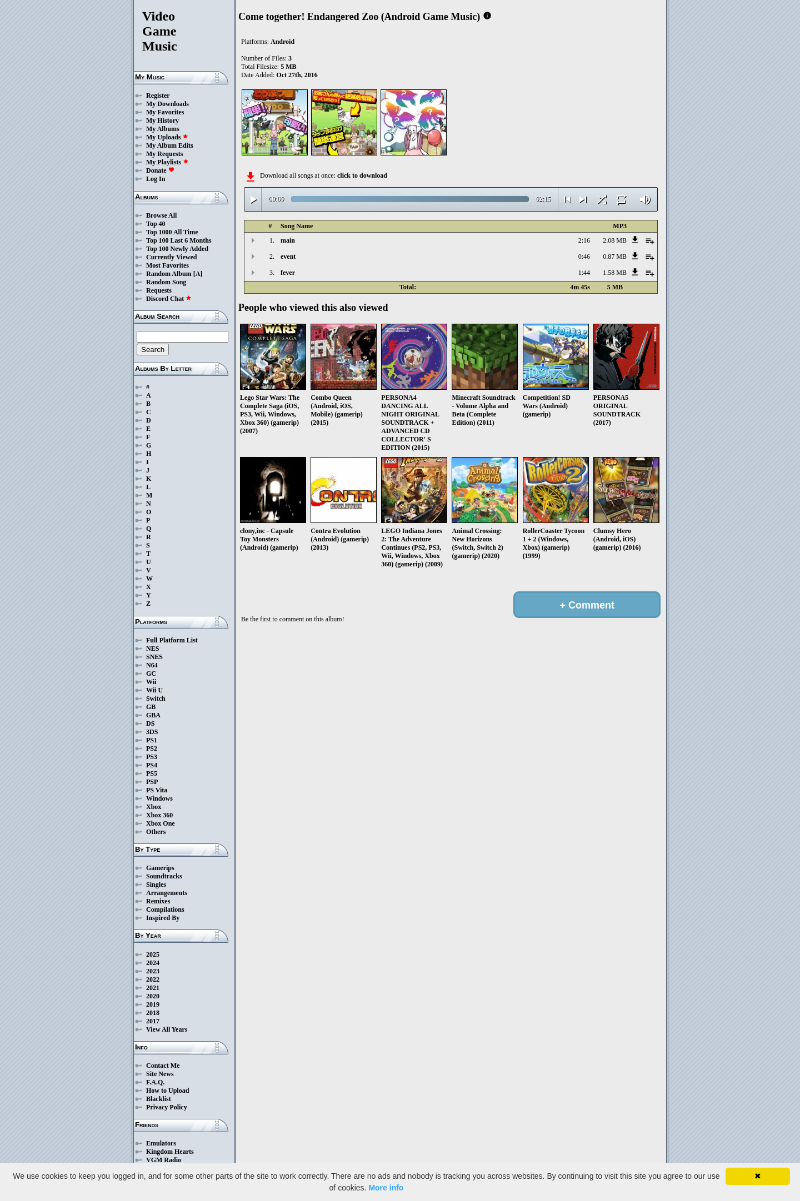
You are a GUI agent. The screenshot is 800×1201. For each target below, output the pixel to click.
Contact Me (162, 1065)
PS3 (151, 757)
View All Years (166, 1029)
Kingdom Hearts (170, 1151)
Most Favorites (167, 265)
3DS (152, 732)
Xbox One (160, 823)
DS (150, 723)
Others (156, 832)
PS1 (151, 740)
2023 (152, 971)
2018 (152, 1013)
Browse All (161, 215)
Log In (155, 179)
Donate (160, 170)
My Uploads (167, 137)
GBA (153, 715)
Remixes (158, 901)
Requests (159, 290)
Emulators (161, 1143)
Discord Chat (169, 299)
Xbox (153, 807)
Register (158, 95)
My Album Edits (169, 145)
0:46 (584, 256)
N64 (152, 665)
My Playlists (167, 162)
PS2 (151, 748)
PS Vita (156, 790)
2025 (152, 954)
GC (151, 673)
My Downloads (167, 104)
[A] (198, 274)
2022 (152, 979)
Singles (156, 884)
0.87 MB (615, 256)
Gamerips (160, 868)
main (288, 240)
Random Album (169, 274)
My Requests (164, 154)
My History (162, 120)
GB (151, 707)
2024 (152, 963)
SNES (154, 657)
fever (288, 273)
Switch (156, 698)
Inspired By (162, 918)
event (288, 256)
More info (385, 1187)
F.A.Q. (155, 1082)
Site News (160, 1074)
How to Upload (167, 1090)
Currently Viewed (171, 257)
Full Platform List (172, 640)
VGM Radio (163, 1160)
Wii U (154, 690)
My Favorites (165, 112)
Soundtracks (164, 876)
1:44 (584, 273)
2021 (152, 988)
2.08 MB (615, 240)
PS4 (151, 765)
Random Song (166, 282)
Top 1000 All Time (172, 232)
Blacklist (158, 1099)
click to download (362, 175)
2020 (152, 996)
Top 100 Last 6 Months (179, 240)
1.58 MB (615, 273)
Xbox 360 (159, 815)
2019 (152, 1004)
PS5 (151, 773)
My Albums (162, 129)
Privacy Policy (166, 1107)
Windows (159, 798)
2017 (152, 1021)
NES (152, 648)
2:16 (584, 240)
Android (282, 42)
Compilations (165, 909)
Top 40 (156, 224)
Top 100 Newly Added (177, 249)
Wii (151, 682)
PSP (152, 782)
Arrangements (166, 893)
